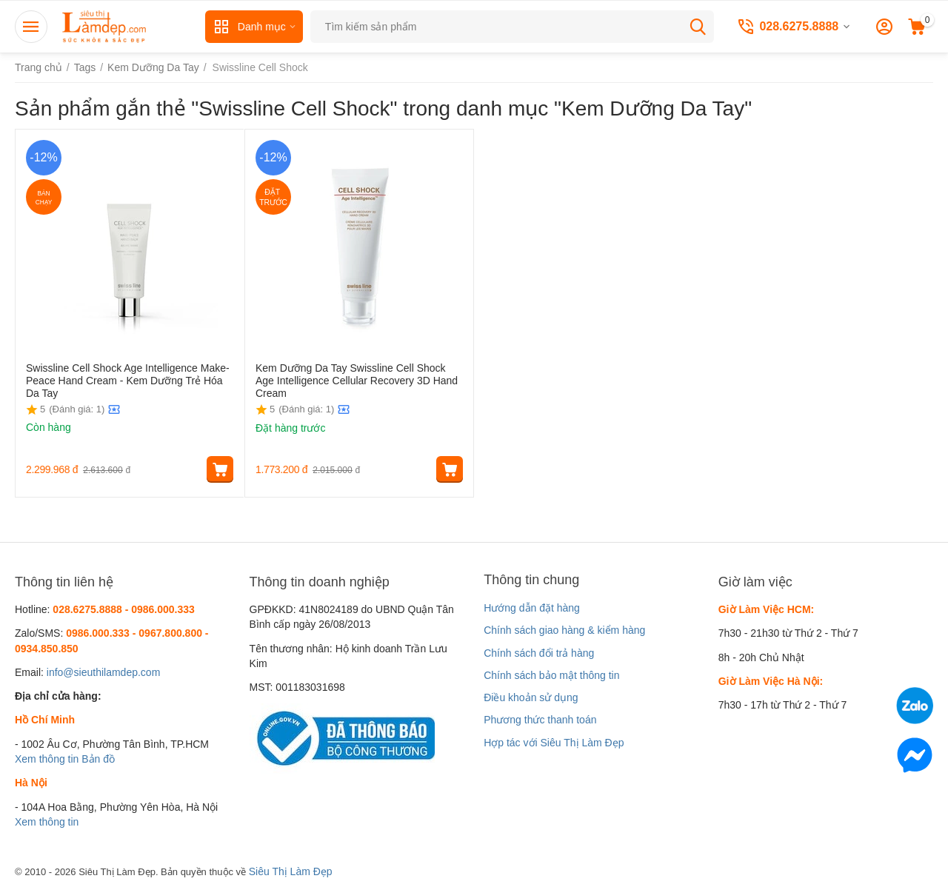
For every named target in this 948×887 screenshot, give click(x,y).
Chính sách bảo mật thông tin (551, 675)
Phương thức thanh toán (540, 720)
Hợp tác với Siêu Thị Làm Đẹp (554, 743)
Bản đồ (98, 759)
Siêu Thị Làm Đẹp (291, 871)
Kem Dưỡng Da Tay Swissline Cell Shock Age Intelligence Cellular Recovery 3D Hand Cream (357, 380)
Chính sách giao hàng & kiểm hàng (564, 630)
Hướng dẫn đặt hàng (532, 608)
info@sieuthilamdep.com (104, 672)
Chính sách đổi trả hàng (539, 653)
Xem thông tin (47, 759)
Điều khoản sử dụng (531, 697)
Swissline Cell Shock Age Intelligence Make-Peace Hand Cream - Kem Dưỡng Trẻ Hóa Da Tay (128, 380)
